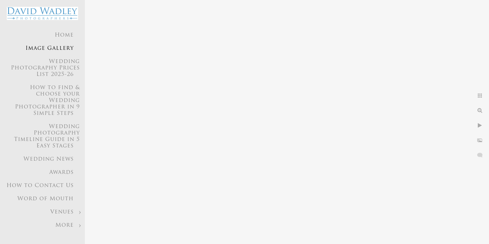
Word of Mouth (45, 199)
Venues (62, 212)
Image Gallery (49, 48)
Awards (61, 172)
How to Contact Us (40, 185)
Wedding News (48, 159)
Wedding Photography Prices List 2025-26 (45, 68)
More (64, 225)
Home (64, 35)
